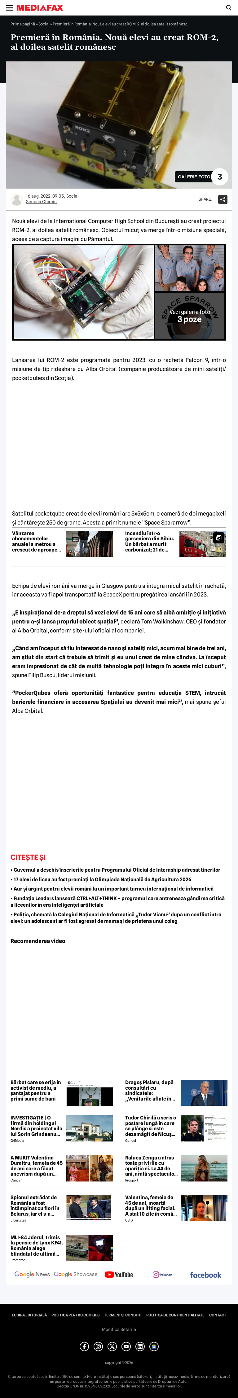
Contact (217, 1315)
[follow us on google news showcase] (75, 1275)
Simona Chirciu (41, 201)
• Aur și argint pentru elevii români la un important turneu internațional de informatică (112, 889)
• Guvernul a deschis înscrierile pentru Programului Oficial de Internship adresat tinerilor (115, 870)
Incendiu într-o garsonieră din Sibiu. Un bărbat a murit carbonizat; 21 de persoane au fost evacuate (149, 541)
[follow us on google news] (32, 1275)
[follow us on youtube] (119, 1275)
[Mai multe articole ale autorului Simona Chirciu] (17, 199)
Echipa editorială (29, 1315)
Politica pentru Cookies (75, 1315)
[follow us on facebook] (205, 1275)
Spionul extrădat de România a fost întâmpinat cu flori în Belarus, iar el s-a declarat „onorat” (35, 1206)
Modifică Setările (119, 1329)
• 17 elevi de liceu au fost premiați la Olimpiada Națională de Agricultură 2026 (101, 879)
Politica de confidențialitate (175, 1315)
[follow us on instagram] (162, 1275)
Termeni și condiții (123, 1315)
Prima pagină (23, 23)
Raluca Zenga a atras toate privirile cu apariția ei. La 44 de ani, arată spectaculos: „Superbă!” (151, 1166)
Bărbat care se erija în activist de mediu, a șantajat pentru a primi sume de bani (36, 1090)
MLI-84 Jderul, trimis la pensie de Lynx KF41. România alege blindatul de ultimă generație (37, 1246)
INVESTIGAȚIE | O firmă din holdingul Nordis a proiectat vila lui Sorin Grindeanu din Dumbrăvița (36, 1126)
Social (43, 23)
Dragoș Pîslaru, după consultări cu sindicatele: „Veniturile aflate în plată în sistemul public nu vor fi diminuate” (149, 1090)
